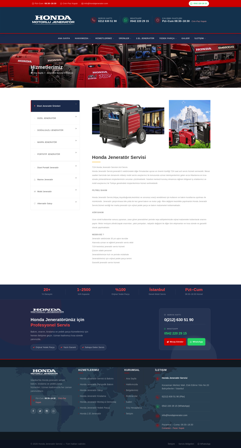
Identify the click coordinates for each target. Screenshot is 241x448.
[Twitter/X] (40, 411)
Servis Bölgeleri (186, 444)
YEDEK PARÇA (168, 38)
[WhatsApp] (53, 411)
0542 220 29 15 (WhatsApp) (176, 406)
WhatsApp (196, 342)
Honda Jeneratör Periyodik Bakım (95, 384)
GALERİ (186, 38)
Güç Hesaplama (133, 408)
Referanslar (131, 396)
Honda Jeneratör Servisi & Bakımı (96, 378)
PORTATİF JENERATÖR (47, 154)
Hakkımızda (131, 384)
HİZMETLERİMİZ (104, 38)
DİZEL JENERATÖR (45, 118)
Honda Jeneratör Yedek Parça (94, 408)
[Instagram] (47, 411)
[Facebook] (33, 411)
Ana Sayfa (37, 73)
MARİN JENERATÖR (45, 142)
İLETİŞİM (200, 38)
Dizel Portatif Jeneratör (46, 167)
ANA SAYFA (64, 38)
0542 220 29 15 (198, 3)
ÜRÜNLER (125, 38)
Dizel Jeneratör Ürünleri (47, 106)
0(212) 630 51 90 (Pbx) (173, 396)
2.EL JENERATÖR (145, 38)
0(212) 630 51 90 (178, 320)
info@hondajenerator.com (94, 3)
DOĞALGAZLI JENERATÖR (48, 130)
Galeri (128, 402)
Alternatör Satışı (43, 203)
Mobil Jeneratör (43, 191)
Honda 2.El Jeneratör (89, 413)
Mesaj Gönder (175, 342)
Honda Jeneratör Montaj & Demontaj (97, 402)
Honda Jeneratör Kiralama (92, 396)
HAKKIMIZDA (83, 38)
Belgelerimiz (131, 390)
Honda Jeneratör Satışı (90, 390)
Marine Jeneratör (43, 179)
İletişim (128, 413)
